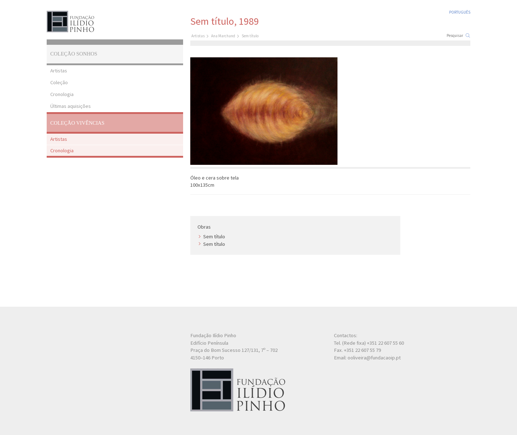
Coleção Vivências (77, 123)
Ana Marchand (223, 35)
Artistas (58, 70)
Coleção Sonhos (73, 54)
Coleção (59, 82)
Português (459, 12)
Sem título (214, 236)
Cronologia (62, 94)
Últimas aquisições (70, 106)
